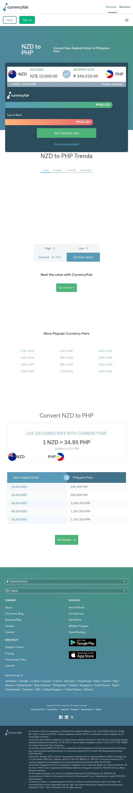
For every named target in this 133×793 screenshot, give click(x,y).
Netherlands (24, 685)
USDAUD (27, 357)
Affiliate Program (79, 626)
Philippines (59, 685)
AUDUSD (105, 364)
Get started (66, 287)
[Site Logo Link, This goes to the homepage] (16, 7)
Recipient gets (83, 69)
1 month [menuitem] (71, 170)
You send (36, 69)
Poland (72, 685)
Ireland (106, 681)
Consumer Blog (14, 613)
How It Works (77, 607)
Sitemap (99, 709)
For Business (76, 613)
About (8, 607)
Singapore (86, 685)
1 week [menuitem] (57, 170)
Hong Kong (84, 681)
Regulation (74, 709)
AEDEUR (105, 351)
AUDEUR (105, 371)
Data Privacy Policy (38, 709)
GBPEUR (105, 357)
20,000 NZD (19, 495)
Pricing (9, 653)
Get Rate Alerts (83, 257)
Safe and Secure (87, 709)
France (57, 681)
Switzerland (12, 689)
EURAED (66, 371)
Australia (10, 681)
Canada (23, 681)
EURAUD (27, 351)
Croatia (34, 681)
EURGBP (27, 371)
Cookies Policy (52, 709)
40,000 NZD (19, 511)
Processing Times (15, 659)
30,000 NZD (19, 503)
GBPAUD (66, 364)
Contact (10, 632)
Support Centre (14, 647)
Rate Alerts (75, 620)
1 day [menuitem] (45, 170)
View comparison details (66, 143)
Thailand (27, 689)
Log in (9, 20)
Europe (46, 681)
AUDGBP (66, 351)
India (96, 681)
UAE (37, 689)
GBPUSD (66, 357)
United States (73, 689)
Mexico (9, 685)
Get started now (66, 133)
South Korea (101, 685)
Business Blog (13, 620)
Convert (10, 665)
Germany (69, 681)
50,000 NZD (19, 519)
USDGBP (27, 364)
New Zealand (42, 685)
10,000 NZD (19, 487)
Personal (111, 7)
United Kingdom (52, 689)
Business (124, 7)
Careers (9, 626)
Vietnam (88, 689)
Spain (115, 685)
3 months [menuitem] (85, 170)
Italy (115, 681)
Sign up (27, 20)
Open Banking (77, 632)
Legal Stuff (64, 709)
